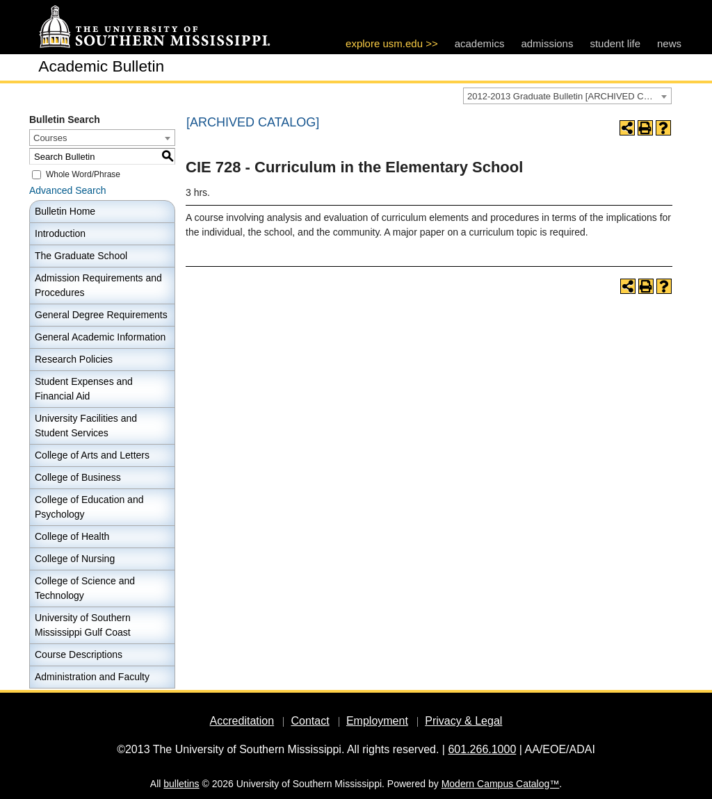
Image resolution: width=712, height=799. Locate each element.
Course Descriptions (78, 654)
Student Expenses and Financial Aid (84, 389)
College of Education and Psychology (89, 507)
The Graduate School (81, 255)
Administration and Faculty (92, 676)
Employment (377, 721)
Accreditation (242, 721)
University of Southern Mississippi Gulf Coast (83, 625)
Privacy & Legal (463, 721)
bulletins (181, 783)
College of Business (78, 477)
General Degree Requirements (101, 314)
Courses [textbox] (50, 138)
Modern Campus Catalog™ (501, 783)
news (669, 43)
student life (615, 43)
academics (480, 43)
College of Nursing (75, 558)
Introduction (60, 233)
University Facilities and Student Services (86, 425)
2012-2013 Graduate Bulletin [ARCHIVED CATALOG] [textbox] (569, 96)
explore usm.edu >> (392, 43)
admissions (547, 43)
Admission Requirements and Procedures (98, 285)
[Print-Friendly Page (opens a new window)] (645, 127)
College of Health (72, 536)
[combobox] (567, 96)
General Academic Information (100, 337)
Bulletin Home (65, 211)
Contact (310, 721)
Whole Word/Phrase (83, 174)
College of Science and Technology (85, 588)
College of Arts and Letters (92, 455)
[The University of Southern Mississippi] (154, 27)
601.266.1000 (482, 749)
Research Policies (74, 359)
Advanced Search (67, 190)
